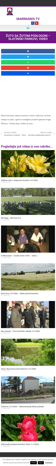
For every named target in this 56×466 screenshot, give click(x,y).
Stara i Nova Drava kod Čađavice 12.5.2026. (18, 369)
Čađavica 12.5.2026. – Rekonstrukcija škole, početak (22, 407)
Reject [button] (41, 462)
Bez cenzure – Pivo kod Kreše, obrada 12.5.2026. (20, 331)
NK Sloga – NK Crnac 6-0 (11, 218)
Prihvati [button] (33, 462)
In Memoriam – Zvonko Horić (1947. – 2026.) (19, 256)
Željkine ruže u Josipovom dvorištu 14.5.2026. (19, 180)
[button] (28, 28)
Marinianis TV (28, 19)
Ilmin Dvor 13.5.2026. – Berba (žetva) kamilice (19, 293)
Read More (48, 463)
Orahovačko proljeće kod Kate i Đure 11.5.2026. (20, 444)
